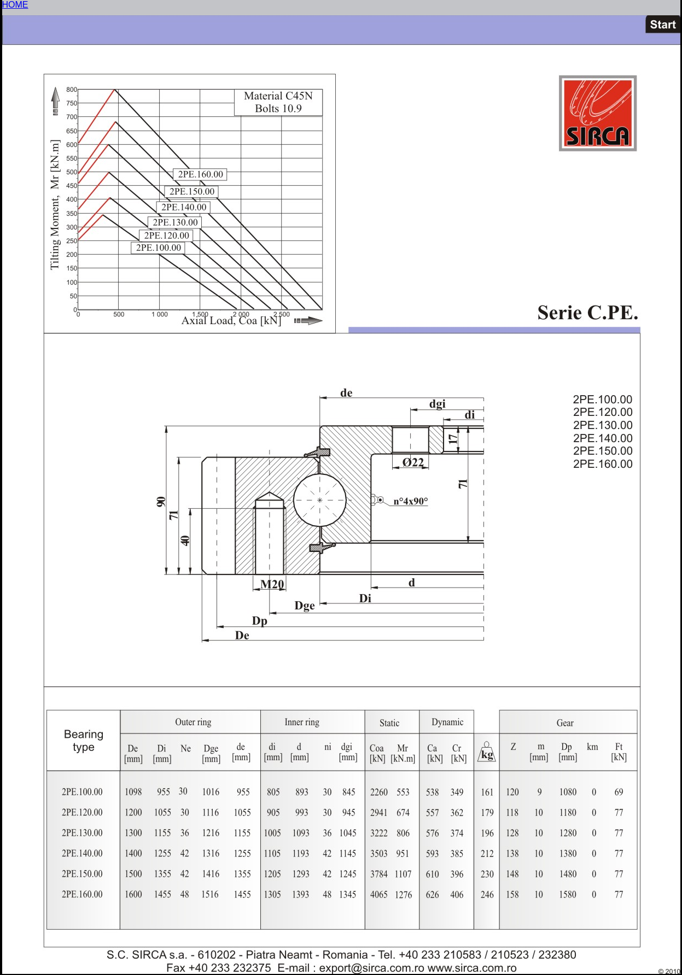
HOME (15, 4)
